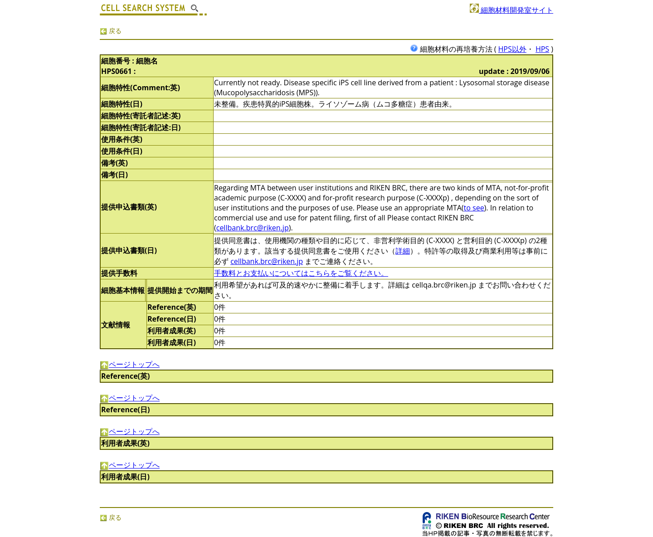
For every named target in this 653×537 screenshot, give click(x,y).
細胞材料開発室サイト (511, 10)
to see (474, 208)
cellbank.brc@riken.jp (252, 228)
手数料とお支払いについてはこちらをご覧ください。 (301, 273)
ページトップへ (130, 364)
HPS (542, 49)
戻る (111, 30)
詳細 (402, 251)
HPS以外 (512, 49)
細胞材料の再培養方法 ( (454, 49)
